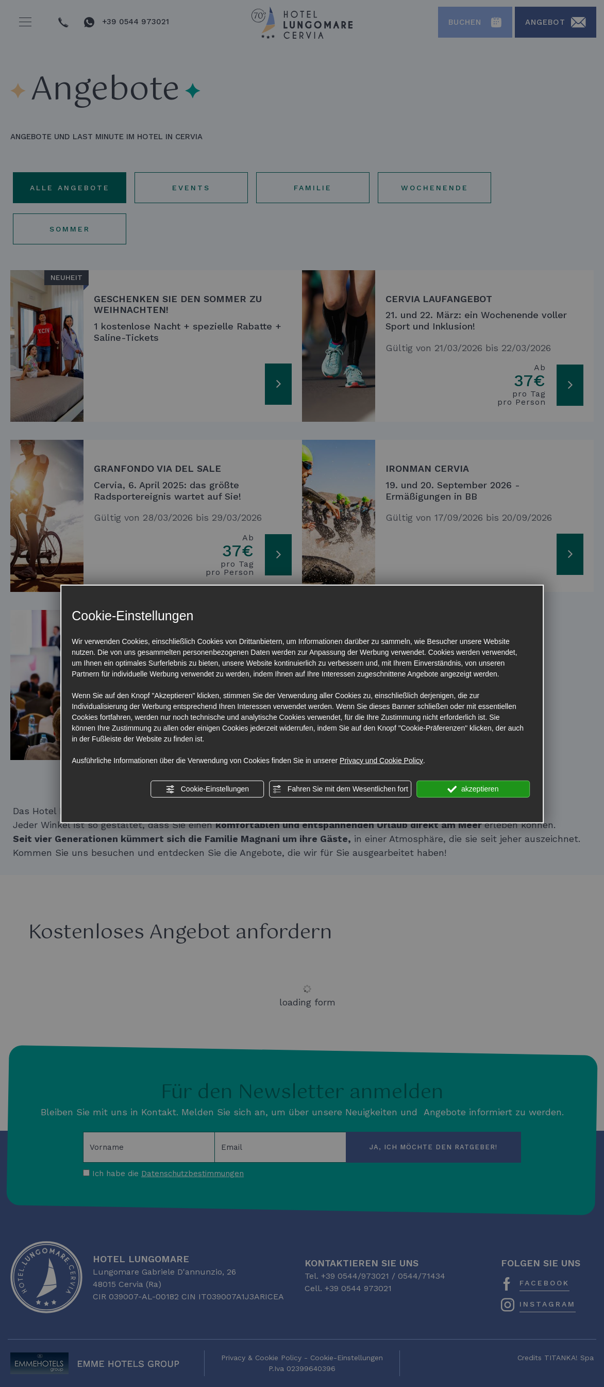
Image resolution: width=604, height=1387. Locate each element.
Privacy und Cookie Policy (381, 760)
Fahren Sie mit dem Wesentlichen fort (340, 789)
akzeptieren (472, 789)
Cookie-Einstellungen (207, 789)
